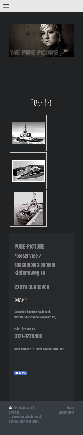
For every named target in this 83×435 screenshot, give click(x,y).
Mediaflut (32, 421)
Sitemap (14, 412)
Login (70, 407)
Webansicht (66, 412)
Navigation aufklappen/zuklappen (41, 6)
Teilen (20, 373)
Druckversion (21, 407)
